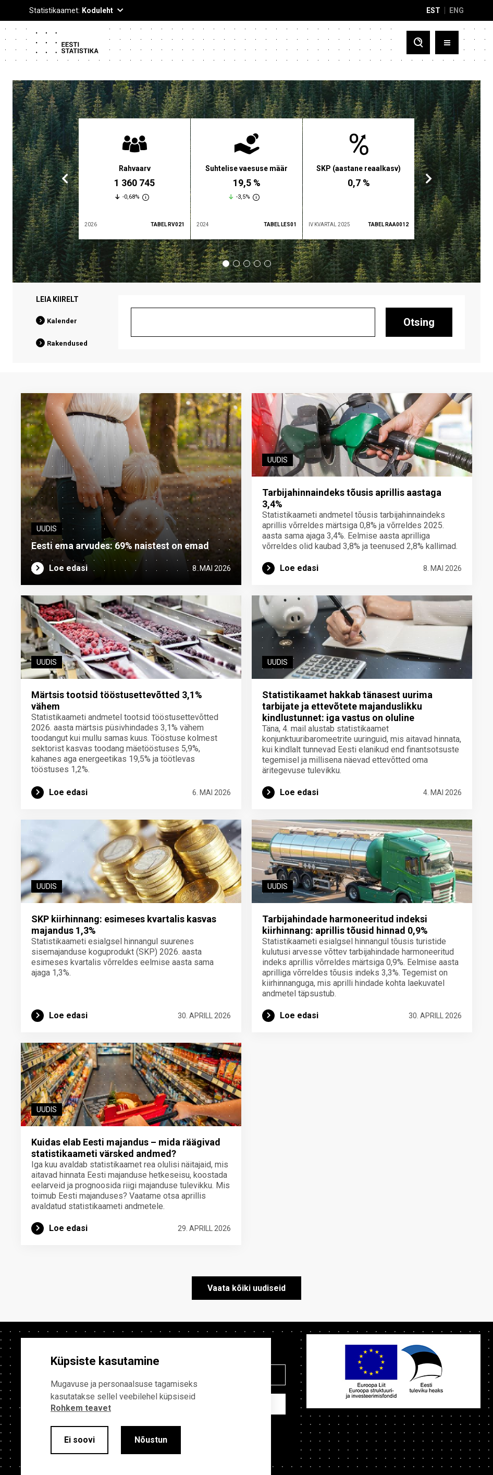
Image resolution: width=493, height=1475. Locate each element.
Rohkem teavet (81, 1408)
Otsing (419, 322)
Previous (65, 178)
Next (427, 178)
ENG (456, 10)
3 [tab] (246, 263)
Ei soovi (79, 1440)
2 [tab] (236, 263)
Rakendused (67, 343)
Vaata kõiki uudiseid (246, 1289)
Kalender (62, 321)
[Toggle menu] (447, 42)
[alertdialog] (146, 1406)
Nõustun (150, 1440)
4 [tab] (257, 263)
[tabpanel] (134, 178)
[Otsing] (253, 322)
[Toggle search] (418, 42)
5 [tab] (267, 263)
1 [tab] (226, 263)
